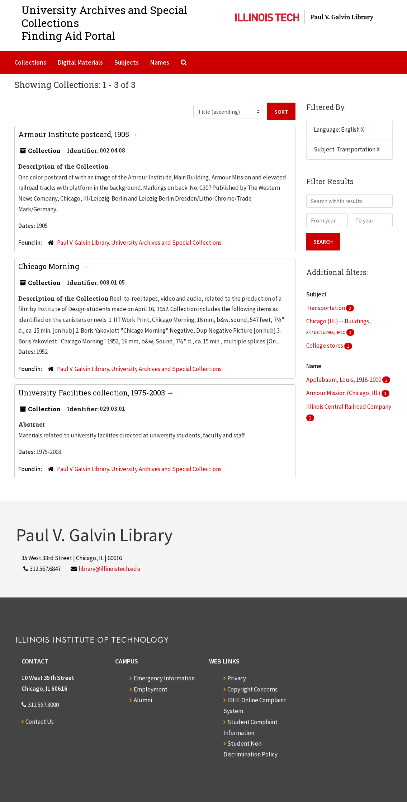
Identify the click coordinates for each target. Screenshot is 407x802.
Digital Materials (80, 62)
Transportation (326, 308)
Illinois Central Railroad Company (348, 407)
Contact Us (39, 722)
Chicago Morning (49, 266)
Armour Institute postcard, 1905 (74, 134)
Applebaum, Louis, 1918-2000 (344, 380)
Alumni (143, 700)
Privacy (236, 678)
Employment (150, 689)
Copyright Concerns (252, 689)
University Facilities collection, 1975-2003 (92, 392)
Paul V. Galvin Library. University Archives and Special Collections (139, 243)
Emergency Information (164, 678)
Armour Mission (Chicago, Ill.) (344, 393)
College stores (325, 346)
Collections (30, 62)
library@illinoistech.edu (110, 569)
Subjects (126, 62)
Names (159, 62)
